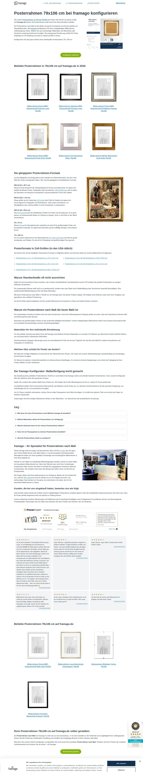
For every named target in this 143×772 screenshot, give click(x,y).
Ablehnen (121, 757)
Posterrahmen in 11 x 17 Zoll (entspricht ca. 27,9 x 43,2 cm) (37, 258)
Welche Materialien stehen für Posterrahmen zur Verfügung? (40, 419)
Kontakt (29, 478)
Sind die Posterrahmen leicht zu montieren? (34, 438)
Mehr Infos (113, 529)
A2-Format (21, 213)
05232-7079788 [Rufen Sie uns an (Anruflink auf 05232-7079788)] (93, 3)
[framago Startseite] (20, 3)
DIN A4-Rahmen (61, 190)
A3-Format (40, 200)
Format (21, 225)
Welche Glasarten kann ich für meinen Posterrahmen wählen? (40, 426)
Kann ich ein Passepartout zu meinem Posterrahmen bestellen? (41, 432)
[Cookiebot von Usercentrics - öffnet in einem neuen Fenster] (13, 768)
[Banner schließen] (140, 748)
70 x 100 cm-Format (56, 238)
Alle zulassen (121, 751)
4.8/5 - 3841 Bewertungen (52, 3)
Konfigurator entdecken (71, 55)
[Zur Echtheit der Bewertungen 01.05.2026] (135, 745)
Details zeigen (31, 768)
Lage (63, 451)
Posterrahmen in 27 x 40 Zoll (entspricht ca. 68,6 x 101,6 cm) (37, 270)
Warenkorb (121, 3)
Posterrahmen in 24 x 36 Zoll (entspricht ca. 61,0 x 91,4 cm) (86, 264)
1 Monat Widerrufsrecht (74, 3)
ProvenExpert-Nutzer (44, 587)
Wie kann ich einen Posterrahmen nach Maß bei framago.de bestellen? (44, 413)
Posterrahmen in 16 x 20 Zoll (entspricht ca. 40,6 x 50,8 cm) (86, 258)
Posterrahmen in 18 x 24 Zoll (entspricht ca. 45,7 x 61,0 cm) (37, 264)
